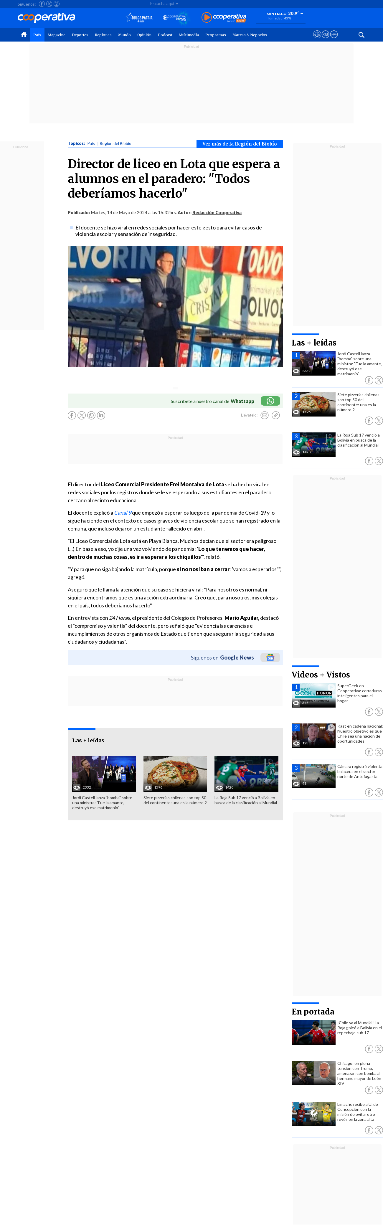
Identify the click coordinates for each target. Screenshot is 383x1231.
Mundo (124, 35)
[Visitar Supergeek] (334, 40)
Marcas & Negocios (249, 35)
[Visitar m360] (325, 40)
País (37, 35)
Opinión (144, 35)
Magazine (56, 35)
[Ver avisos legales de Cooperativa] (317, 40)
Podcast (165, 35)
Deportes (80, 35)
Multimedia (189, 35)
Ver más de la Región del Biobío (239, 144)
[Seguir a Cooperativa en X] (49, 4)
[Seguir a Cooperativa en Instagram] (57, 4)
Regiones (103, 35)
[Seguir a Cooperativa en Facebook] (42, 4)
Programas (215, 35)
